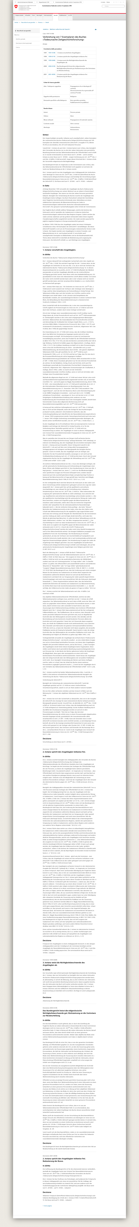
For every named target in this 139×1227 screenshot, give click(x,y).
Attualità (27, 15)
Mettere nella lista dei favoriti (60, 29)
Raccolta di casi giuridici (28, 22)
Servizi (55, 15)
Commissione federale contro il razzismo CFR (67, 2)
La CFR (70, 15)
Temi (33, 15)
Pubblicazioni (62, 15)
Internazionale (48, 15)
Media (108, 2)
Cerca (18, 47)
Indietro (45, 29)
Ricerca (40, 22)
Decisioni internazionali (24, 43)
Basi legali (39, 15)
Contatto (103, 2)
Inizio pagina (48, 1206)
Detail (47, 22)
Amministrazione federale (24, 2)
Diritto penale (20, 39)
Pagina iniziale (19, 15)
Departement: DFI (43, 2)
